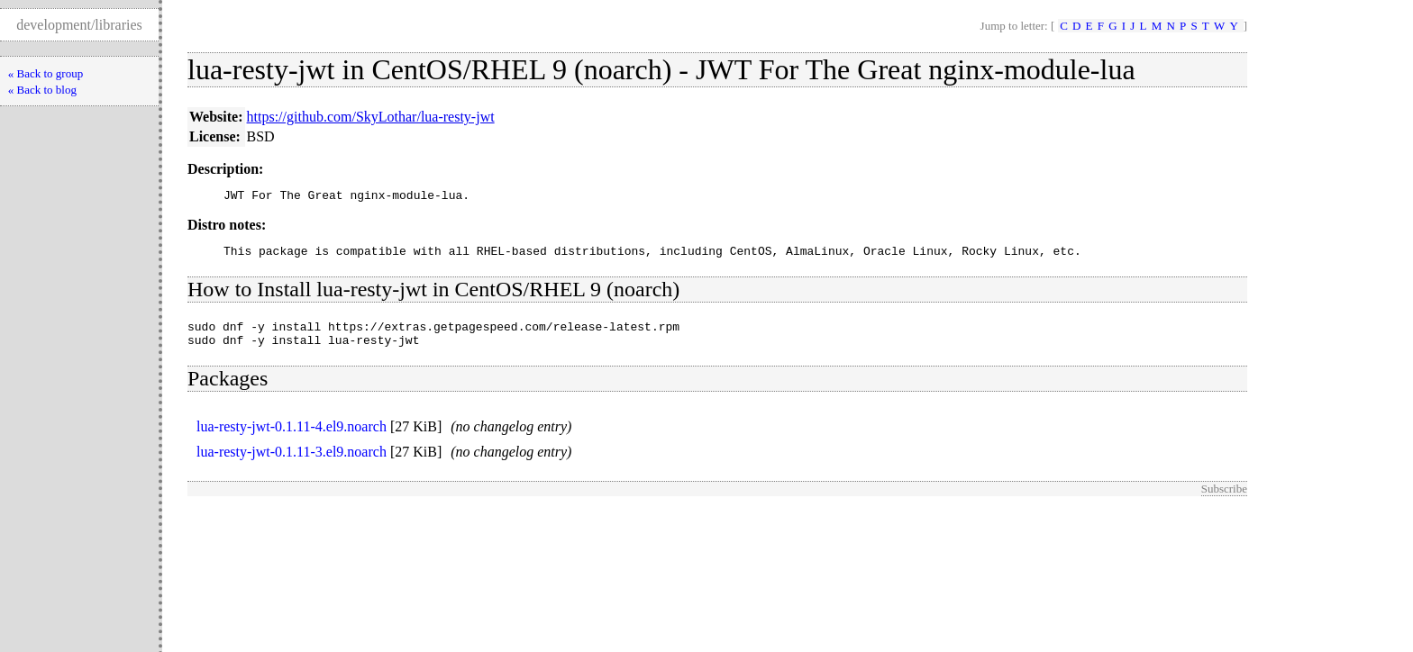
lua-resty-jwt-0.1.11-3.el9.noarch (291, 462)
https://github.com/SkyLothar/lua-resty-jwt (371, 116)
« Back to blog (42, 89)
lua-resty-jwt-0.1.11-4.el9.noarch (291, 437)
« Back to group (45, 73)
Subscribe (1224, 499)
